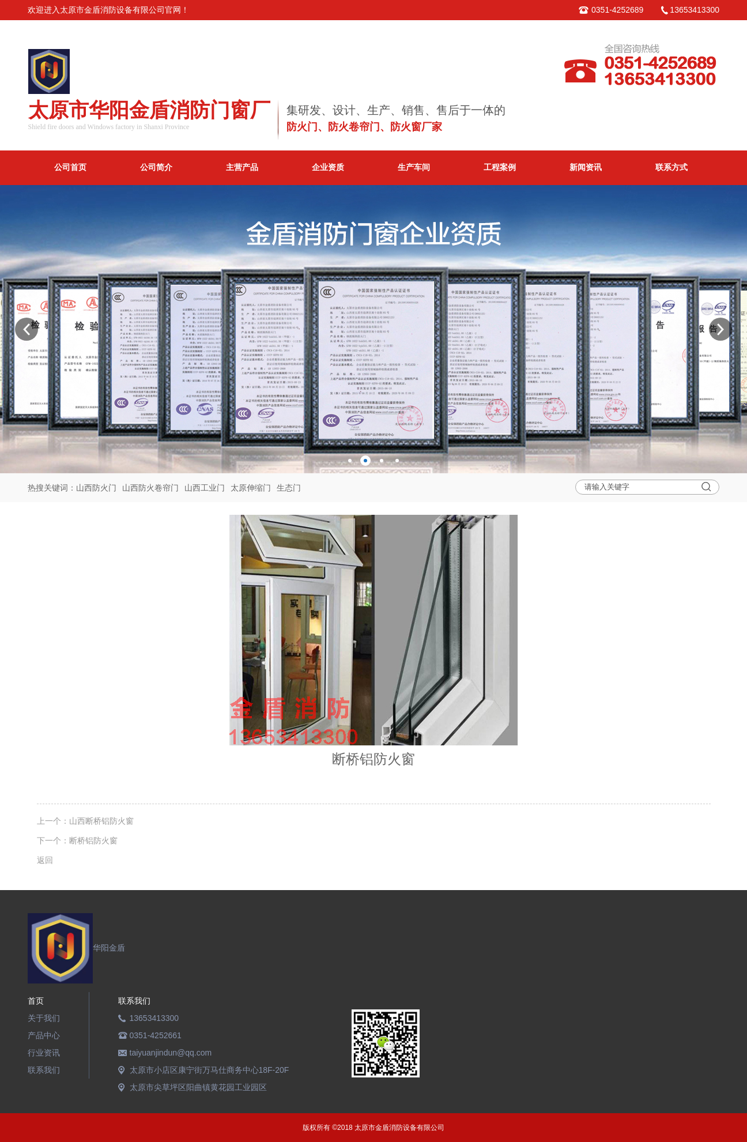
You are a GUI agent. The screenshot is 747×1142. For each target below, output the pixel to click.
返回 (45, 860)
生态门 (289, 487)
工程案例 (500, 167)
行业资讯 (44, 1052)
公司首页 (70, 167)
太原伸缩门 (251, 487)
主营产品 (242, 167)
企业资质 (328, 167)
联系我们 (44, 1070)
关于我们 (44, 1018)
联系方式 (671, 167)
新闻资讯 (585, 167)
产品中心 (44, 1035)
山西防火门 (96, 487)
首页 (36, 1000)
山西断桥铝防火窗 (101, 821)
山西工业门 (204, 487)
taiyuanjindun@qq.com (171, 1052)
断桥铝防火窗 (93, 840)
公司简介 (156, 167)
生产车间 (414, 167)
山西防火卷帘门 (150, 487)
